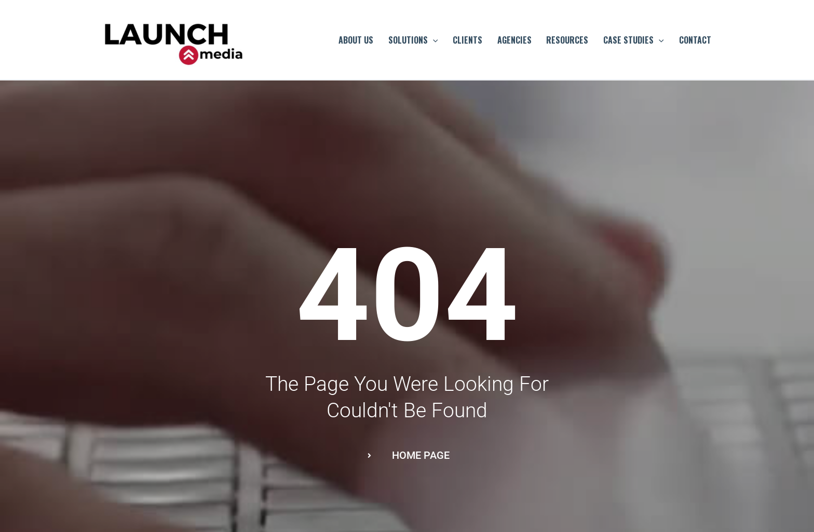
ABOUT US (355, 40)
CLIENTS (467, 40)
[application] (433, 40)
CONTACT (695, 40)
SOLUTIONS (413, 40)
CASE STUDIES (633, 40)
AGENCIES (514, 40)
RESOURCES (567, 40)
